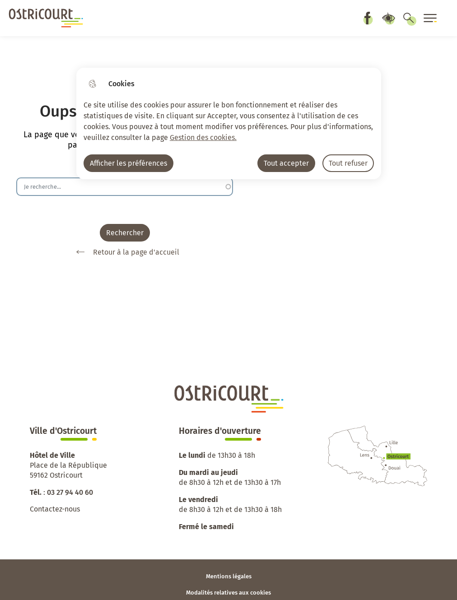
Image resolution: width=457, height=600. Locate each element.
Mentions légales (229, 576)
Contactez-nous (55, 509)
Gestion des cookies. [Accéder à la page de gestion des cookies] (203, 137)
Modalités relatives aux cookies (228, 592)
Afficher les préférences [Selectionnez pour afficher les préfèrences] (128, 163)
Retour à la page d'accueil (124, 252)
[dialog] (228, 123)
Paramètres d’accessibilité (388, 18)
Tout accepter (286, 163)
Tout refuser (348, 163)
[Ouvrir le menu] (430, 18)
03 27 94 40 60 (70, 492)
